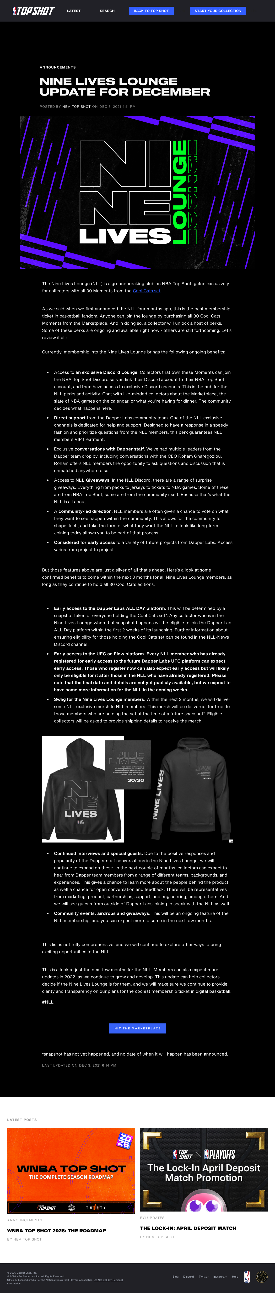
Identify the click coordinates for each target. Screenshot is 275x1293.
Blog (175, 1276)
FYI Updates (152, 1217)
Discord (188, 1276)
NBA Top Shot (76, 107)
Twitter (204, 1276)
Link (181, 11)
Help (235, 1276)
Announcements (24, 1220)
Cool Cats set (147, 290)
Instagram (220, 1276)
